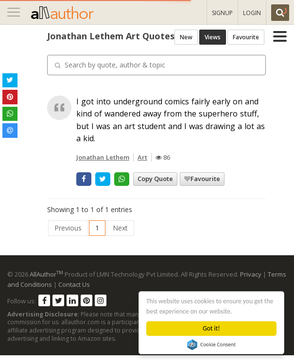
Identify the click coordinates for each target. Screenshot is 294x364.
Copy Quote (115, 187)
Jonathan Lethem (62, 166)
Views (233, 58)
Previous (28, 236)
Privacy (250, 283)
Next (80, 236)
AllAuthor (46, 283)
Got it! (211, 328)
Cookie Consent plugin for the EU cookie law (211, 344)
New (207, 58)
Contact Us (74, 293)
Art (102, 166)
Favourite (267, 58)
